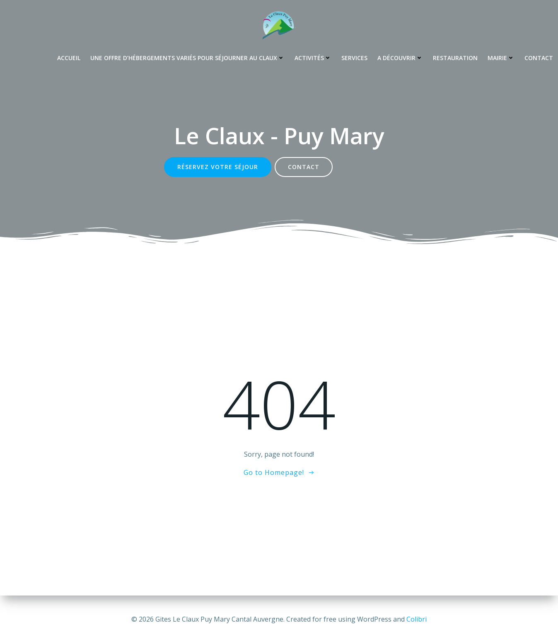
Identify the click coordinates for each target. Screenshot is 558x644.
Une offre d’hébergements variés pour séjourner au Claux (187, 58)
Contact (538, 58)
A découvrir (400, 58)
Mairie (501, 58)
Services (354, 58)
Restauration (455, 58)
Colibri (416, 619)
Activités (313, 58)
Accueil (68, 58)
